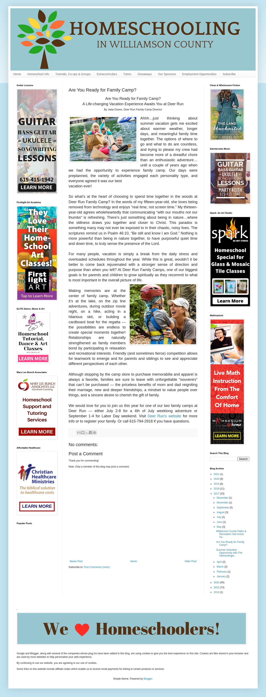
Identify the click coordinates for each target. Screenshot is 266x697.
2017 (217, 493)
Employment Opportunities (199, 74)
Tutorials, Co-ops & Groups (72, 74)
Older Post (190, 561)
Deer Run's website (164, 416)
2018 (217, 488)
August (221, 512)
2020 (217, 478)
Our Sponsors (167, 74)
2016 (217, 582)
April (219, 561)
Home (17, 74)
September (223, 507)
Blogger (148, 678)
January (221, 576)
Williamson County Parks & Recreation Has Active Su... (231, 534)
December (223, 497)
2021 (217, 474)
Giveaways (145, 74)
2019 (217, 483)
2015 (217, 587)
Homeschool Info (38, 74)
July (219, 517)
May (219, 526)
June (220, 522)
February (222, 571)
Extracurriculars (107, 74)
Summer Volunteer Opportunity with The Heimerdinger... (229, 552)
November (223, 502)
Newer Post (76, 561)
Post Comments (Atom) (97, 567)
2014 (217, 592)
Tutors (127, 74)
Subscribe (229, 74)
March (220, 566)
